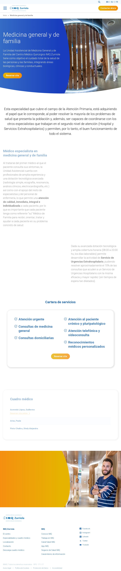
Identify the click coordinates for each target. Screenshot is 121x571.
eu (112, 2)
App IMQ (45, 546)
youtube (84, 545)
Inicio (5, 15)
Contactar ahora (108, 8)
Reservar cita (12, 75)
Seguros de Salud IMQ (50, 550)
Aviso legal (7, 568)
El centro (6, 534)
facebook (85, 529)
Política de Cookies (22, 568)
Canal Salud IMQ (48, 542)
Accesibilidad (57, 568)
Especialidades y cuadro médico (16, 538)
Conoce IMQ (46, 534)
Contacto (7, 546)
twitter (84, 541)
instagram (85, 533)
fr (117, 2)
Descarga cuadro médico (13, 550)
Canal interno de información (53, 554)
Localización (8, 542)
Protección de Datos (40, 568)
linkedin (84, 537)
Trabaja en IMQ (47, 538)
